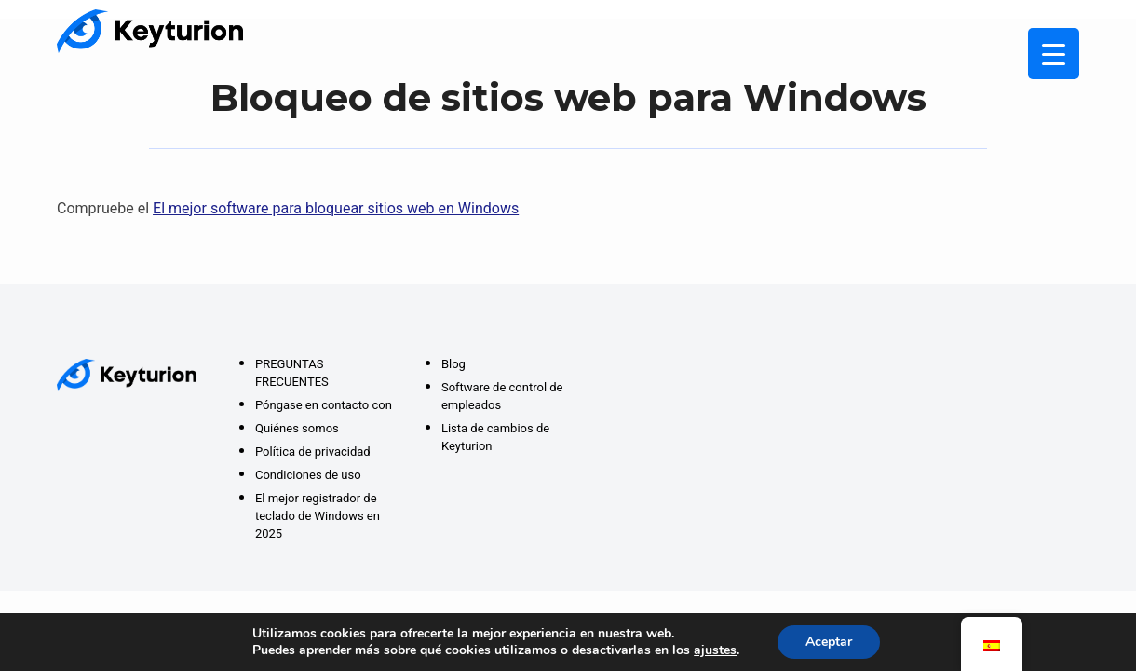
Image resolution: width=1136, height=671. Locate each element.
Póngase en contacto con (323, 405)
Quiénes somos (297, 428)
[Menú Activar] (1053, 53)
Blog (453, 364)
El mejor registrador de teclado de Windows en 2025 (317, 516)
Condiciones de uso (308, 475)
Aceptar (828, 641)
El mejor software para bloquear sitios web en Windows (336, 208)
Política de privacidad (313, 452)
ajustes (715, 650)
